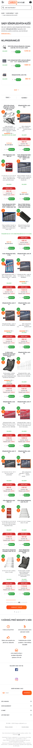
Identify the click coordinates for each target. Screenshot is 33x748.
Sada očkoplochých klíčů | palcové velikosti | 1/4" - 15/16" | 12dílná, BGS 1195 (9, 205)
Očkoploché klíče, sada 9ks (24, 353)
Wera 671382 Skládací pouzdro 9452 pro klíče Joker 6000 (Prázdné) (24, 205)
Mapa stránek (9, 727)
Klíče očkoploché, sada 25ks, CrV (9, 501)
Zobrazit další (16, 607)
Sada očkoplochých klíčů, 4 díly (9, 254)
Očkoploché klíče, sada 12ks (24, 106)
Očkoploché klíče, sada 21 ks (9, 303)
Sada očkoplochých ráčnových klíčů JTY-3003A (24, 551)
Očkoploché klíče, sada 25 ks (24, 254)
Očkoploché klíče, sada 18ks (24, 303)
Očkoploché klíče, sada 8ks (24, 452)
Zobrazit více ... (6, 33)
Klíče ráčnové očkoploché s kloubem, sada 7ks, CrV (9, 550)
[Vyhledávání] (16, 8)
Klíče (16, 13)
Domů (2, 13)
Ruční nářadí (10, 13)
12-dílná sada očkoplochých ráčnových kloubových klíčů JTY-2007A (9, 354)
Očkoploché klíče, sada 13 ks (9, 452)
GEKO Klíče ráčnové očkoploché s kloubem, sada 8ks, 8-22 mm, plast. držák (9, 108)
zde (19, 734)
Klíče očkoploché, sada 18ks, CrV (9, 155)
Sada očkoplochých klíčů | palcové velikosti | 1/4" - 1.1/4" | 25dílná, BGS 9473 (24, 157)
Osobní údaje (25, 727)
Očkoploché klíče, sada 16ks (9, 402)
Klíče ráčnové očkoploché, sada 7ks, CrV (24, 501)
